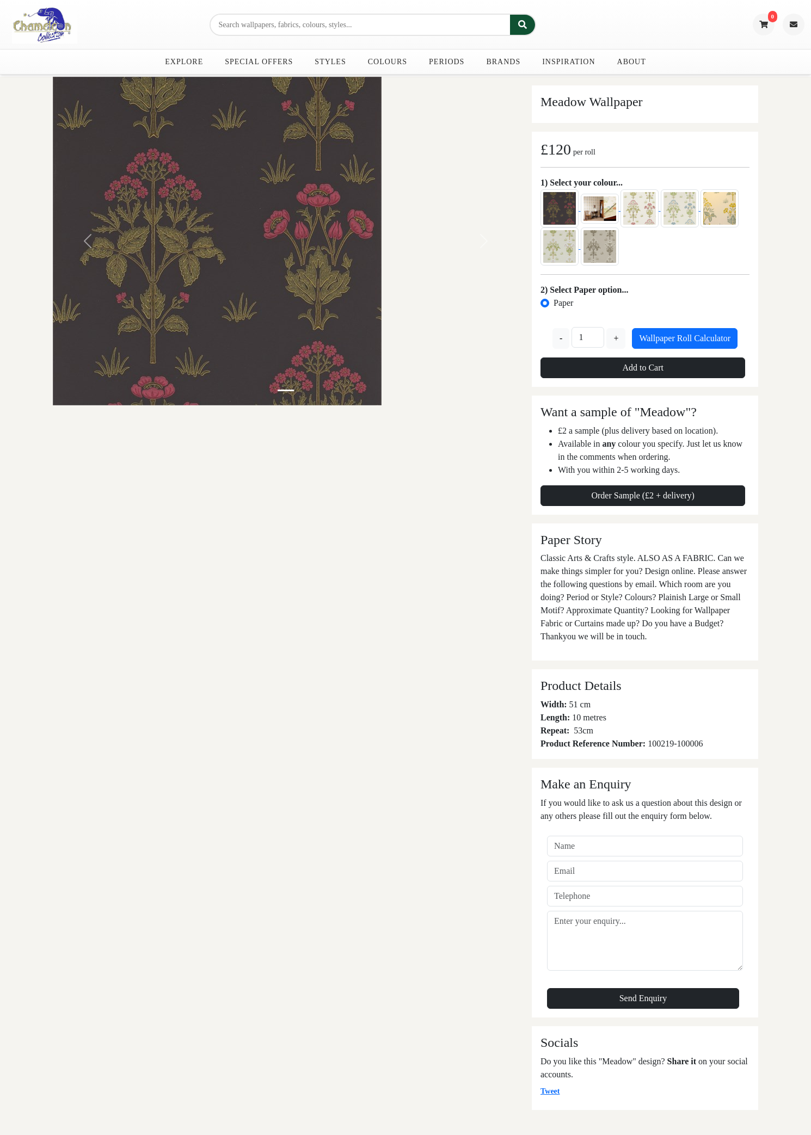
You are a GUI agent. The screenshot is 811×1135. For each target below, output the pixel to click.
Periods (446, 62)
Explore (184, 62)
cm (587, 730)
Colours (387, 62)
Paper (563, 302)
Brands (503, 62)
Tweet (550, 1091)
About (631, 62)
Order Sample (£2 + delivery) (642, 495)
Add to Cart (642, 367)
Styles (330, 62)
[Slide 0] (286, 390)
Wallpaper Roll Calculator (684, 338)
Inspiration (568, 62)
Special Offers (259, 62)
